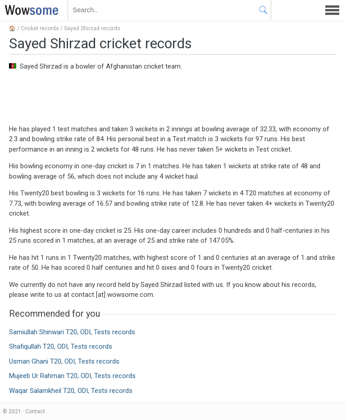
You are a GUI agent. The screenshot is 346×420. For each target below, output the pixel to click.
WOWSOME (29, 10)
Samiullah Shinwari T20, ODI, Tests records (72, 332)
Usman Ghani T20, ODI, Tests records (64, 361)
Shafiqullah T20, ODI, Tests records (60, 346)
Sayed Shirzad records (92, 28)
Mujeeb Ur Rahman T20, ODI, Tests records (72, 376)
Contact (35, 411)
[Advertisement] (173, 97)
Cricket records (40, 28)
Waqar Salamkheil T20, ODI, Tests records (70, 391)
